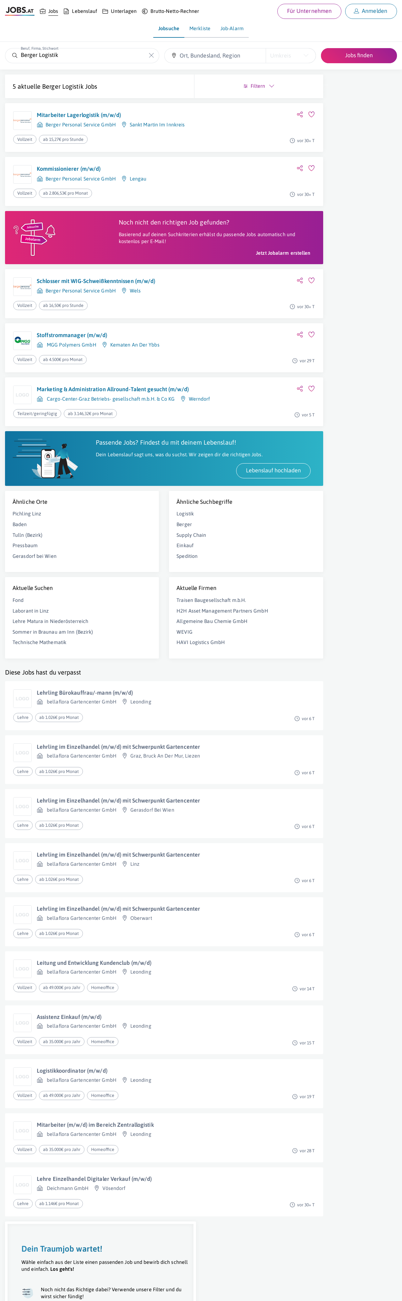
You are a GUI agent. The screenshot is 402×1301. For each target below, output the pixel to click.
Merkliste (199, 28)
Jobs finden (359, 55)
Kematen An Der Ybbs (135, 359)
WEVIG (121, 672)
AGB (92, 1290)
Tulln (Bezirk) (27, 568)
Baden (20, 557)
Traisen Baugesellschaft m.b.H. (147, 633)
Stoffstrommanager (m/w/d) (72, 349)
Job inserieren (42, 1290)
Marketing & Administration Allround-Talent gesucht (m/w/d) (91, 407)
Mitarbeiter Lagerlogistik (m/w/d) (79, 115)
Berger (120, 557)
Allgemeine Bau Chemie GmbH (148, 661)
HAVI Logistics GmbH (137, 682)
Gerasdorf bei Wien (35, 589)
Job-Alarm (232, 28)
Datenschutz (114, 1290)
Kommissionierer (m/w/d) (68, 168)
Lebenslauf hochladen (146, 503)
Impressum (72, 1290)
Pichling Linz (27, 547)
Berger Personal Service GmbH (81, 124)
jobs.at (156, 1290)
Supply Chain (128, 568)
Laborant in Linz (31, 644)
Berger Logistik (63, 86)
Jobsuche (168, 28)
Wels (135, 305)
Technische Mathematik (39, 689)
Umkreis (280, 55)
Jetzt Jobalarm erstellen (156, 267)
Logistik (121, 547)
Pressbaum (25, 579)
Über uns (14, 1290)
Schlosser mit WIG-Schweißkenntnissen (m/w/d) (96, 295)
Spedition (123, 589)
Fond (18, 633)
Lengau (138, 178)
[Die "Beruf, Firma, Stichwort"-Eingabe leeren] (151, 55)
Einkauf (121, 579)
